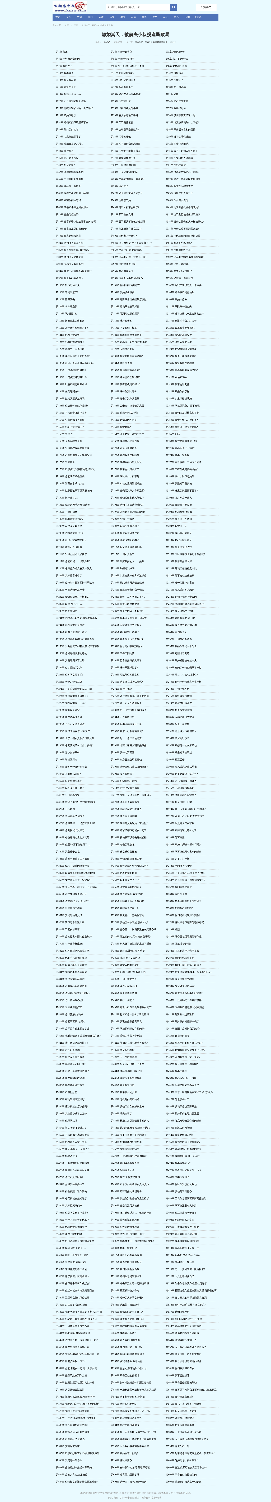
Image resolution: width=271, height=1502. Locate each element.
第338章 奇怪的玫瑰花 (123, 844)
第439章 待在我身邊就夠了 (70, 1085)
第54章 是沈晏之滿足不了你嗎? (182, 172)
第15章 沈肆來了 (174, 80)
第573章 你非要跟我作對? (179, 1396)
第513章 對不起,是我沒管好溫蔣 (183, 1255)
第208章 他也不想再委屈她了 (71, 540)
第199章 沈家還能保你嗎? (69, 519)
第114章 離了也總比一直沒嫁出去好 (185, 313)
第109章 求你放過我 (66, 306)
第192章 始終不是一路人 (179, 497)
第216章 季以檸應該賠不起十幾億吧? (185, 554)
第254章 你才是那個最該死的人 (127, 646)
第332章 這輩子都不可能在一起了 (129, 830)
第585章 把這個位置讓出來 (180, 1425)
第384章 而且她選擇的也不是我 (182, 950)
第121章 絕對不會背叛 (68, 335)
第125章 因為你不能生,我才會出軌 (129, 342)
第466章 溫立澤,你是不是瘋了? (72, 1149)
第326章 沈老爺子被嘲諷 (124, 816)
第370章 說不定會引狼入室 (70, 922)
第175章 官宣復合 (65, 462)
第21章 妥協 (172, 94)
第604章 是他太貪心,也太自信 (71, 1474)
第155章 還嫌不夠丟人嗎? (124, 412)
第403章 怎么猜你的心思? (69, 1000)
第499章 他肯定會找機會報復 (71, 1227)
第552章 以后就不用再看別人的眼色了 (186, 1347)
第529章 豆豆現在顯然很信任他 (72, 1297)
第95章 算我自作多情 (122, 271)
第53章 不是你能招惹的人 (124, 172)
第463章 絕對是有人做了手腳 (71, 1142)
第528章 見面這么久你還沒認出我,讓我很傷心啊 (191, 1290)
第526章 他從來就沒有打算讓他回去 (75, 1290)
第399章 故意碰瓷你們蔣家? (180, 986)
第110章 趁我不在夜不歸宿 (125, 306)
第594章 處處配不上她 (177, 1446)
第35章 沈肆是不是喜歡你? (125, 129)
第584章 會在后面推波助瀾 (125, 1425)
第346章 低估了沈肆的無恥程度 (72, 866)
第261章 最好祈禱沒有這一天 (181, 660)
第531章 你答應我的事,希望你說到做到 (186, 1297)
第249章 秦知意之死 (176, 632)
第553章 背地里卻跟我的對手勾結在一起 (77, 1354)
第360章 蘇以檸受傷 (176, 894)
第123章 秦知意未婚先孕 (179, 335)
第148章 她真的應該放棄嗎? (71, 398)
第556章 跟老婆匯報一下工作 (71, 1361)
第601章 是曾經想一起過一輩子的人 (75, 1467)
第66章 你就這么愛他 (177, 200)
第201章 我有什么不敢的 (179, 519)
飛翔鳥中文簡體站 (129, 1497)
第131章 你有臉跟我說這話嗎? (127, 356)
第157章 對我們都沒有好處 (70, 420)
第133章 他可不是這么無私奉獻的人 (75, 363)
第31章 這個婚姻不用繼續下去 (72, 122)
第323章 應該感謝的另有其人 (126, 809)
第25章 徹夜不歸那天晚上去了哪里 (74, 108)
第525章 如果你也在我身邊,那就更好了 (186, 1283)
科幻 (165, 17)
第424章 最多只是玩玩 (68, 1050)
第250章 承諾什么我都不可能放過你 (75, 639)
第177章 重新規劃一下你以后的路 (184, 462)
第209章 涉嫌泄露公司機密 (125, 540)
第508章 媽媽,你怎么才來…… (71, 1248)
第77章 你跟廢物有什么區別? (126, 228)
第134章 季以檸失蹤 (121, 363)
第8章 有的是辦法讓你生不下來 (127, 66)
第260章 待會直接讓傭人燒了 (126, 660)
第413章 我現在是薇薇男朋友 (126, 1021)
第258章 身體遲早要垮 (177, 653)
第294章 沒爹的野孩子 (177, 738)
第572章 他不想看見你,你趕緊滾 (128, 1396)
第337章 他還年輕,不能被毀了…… (74, 844)
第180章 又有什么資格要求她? (182, 469)
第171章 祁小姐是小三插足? (180, 448)
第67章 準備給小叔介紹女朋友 (72, 207)
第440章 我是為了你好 (123, 1085)
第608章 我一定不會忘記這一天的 (129, 1481)
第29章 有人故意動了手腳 (124, 115)
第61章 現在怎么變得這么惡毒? (72, 193)
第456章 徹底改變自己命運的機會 (184, 1120)
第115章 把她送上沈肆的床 (70, 320)
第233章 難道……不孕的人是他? (128, 597)
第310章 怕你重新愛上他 (69, 781)
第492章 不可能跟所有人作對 (181, 1205)
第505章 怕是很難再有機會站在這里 (75, 1241)
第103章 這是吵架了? (67, 292)
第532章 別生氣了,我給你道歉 (71, 1304)
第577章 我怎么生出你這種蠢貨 (72, 1411)
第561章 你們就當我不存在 (180, 1368)
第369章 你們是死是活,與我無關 (183, 915)
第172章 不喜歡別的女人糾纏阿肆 (74, 455)
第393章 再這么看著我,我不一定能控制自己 (189, 972)
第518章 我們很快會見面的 (125, 1269)
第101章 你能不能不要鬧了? (126, 285)
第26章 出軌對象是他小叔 (124, 108)
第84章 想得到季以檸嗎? (179, 243)
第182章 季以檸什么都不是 (125, 476)
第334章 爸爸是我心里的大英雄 (72, 837)
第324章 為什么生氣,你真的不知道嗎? (185, 809)
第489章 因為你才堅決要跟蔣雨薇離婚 (186, 1198)
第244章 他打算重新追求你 (70, 625)
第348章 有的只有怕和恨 (179, 866)
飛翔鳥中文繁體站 (151, 1497)
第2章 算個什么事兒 (121, 51)
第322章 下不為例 (65, 809)
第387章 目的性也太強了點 (180, 958)
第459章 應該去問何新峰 (179, 1127)
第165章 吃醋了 (174, 434)
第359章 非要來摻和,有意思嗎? (127, 894)
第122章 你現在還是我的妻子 (126, 335)
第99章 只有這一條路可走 (179, 278)
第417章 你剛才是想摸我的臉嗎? (183, 1028)
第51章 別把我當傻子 (177, 165)
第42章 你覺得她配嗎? (177, 143)
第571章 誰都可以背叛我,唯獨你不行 (75, 1396)
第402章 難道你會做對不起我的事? (184, 993)
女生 (68, 17)
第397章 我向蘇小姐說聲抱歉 (71, 986)
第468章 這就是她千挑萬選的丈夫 (184, 1149)
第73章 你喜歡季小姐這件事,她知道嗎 (76, 221)
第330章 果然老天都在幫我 (180, 823)
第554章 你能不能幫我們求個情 (127, 1354)
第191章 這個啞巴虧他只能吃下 (127, 497)
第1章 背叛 (62, 51)
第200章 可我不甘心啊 (123, 519)
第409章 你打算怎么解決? (69, 1014)
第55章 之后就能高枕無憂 (69, 179)
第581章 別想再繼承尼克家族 (126, 1418)
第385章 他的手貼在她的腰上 (71, 958)
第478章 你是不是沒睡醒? (69, 1177)
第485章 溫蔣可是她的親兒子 (126, 1191)
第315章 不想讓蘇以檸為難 (180, 788)
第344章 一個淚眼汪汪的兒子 (126, 858)
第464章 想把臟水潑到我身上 (126, 1142)
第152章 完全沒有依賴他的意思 (127, 405)
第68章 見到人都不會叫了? (125, 207)
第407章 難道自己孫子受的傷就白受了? (132, 1007)
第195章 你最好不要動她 (179, 504)
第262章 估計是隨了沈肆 (69, 667)
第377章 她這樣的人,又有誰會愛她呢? (131, 936)
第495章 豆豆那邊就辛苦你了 (181, 1212)
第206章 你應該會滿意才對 (125, 533)
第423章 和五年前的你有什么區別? (184, 1043)
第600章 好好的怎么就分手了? (182, 1460)
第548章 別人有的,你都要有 (125, 1340)
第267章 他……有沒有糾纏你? (182, 674)
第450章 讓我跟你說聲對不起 (181, 1106)
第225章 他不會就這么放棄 (180, 575)
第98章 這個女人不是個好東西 (127, 278)
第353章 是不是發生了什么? (126, 880)
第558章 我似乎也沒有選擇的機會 (184, 1361)
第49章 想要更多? (65, 165)
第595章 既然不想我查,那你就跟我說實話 (78, 1453)
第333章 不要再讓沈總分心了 (181, 830)
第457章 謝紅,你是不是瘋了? (71, 1127)
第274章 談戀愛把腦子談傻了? (72, 696)
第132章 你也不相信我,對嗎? (181, 356)
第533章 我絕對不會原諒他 (125, 1304)
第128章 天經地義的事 (123, 349)
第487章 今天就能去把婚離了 (71, 1198)
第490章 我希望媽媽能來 (69, 1205)
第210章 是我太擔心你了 (179, 540)
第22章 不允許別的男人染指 (71, 101)
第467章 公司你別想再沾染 (125, 1149)
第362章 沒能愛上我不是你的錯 (127, 901)
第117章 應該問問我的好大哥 (181, 320)
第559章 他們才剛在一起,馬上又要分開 (76, 1368)
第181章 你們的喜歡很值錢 (70, 476)
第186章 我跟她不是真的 (179, 483)
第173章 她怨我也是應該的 (125, 455)
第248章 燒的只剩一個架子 (125, 632)
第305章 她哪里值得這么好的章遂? (129, 766)
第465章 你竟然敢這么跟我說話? (183, 1142)
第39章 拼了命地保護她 (178, 136)
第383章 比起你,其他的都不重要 (128, 950)
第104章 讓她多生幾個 (123, 292)
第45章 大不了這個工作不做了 (182, 151)
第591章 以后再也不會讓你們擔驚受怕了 (187, 1439)
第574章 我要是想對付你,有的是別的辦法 (78, 1404)
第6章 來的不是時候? (177, 58)
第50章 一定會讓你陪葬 (123, 165)
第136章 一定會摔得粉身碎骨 (71, 370)
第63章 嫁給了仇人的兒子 (179, 193)
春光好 (107, 42)
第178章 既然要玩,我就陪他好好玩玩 (75, 469)
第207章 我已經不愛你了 (179, 533)
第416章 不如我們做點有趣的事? (128, 1028)
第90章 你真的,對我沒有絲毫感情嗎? (185, 257)
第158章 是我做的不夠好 (124, 420)
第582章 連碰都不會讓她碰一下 (182, 1418)
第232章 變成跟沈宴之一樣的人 (72, 597)
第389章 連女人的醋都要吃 (125, 965)
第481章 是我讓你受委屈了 (70, 1184)
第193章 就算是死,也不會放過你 (73, 504)
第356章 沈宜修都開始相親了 (126, 887)
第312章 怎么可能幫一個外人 (181, 781)
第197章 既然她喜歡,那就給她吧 (128, 512)
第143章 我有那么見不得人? (126, 384)
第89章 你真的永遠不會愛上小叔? (129, 257)
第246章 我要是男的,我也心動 (181, 625)
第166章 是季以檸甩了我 (69, 441)
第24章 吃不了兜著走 (177, 101)
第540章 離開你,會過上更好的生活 (184, 1319)
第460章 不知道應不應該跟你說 (72, 1135)
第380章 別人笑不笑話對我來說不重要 (131, 943)
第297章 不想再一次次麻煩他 (181, 745)
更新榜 (198, 17)
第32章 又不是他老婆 (122, 122)
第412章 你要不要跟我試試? (71, 1021)
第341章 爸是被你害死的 (124, 851)
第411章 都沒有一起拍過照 (180, 1014)
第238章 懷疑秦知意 (66, 611)
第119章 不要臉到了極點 (124, 328)
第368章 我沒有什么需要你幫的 (127, 915)
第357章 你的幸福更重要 (179, 887)
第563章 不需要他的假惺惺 (125, 1375)
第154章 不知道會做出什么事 (71, 412)
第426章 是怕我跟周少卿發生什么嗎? (185, 1050)
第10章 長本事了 (65, 73)
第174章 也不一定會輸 (177, 455)
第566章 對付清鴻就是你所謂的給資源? (132, 1382)
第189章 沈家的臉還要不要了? (182, 490)
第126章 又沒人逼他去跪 (179, 342)
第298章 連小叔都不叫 (68, 752)
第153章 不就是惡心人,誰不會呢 (183, 405)
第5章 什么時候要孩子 (123, 58)
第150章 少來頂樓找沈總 (179, 398)
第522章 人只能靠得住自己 (180, 1276)
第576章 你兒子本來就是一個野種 (184, 1404)
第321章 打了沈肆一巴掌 (179, 802)
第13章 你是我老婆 (66, 80)
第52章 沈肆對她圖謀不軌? (70, 172)
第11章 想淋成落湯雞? (122, 73)
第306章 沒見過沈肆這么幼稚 (181, 766)
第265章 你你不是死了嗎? (69, 674)
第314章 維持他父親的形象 (125, 788)
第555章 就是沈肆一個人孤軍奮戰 (184, 1354)
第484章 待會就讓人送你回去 (71, 1191)
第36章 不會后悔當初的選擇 (180, 129)
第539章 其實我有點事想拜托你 (127, 1319)
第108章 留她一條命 (176, 299)
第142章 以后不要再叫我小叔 (71, 384)
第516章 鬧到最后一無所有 (180, 1262)
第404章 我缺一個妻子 (123, 1000)
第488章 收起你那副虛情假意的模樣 (130, 1198)
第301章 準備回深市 (66, 759)
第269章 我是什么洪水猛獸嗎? (127, 681)
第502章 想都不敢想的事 (69, 1234)
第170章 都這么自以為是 (124, 448)
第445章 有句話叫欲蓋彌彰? (71, 1099)
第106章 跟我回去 (65, 299)
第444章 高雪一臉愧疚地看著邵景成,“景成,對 (189, 1092)
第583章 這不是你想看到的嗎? (72, 1425)
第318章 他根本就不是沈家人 (181, 795)
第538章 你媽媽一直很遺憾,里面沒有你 (76, 1319)
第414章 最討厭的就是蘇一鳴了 (182, 1021)
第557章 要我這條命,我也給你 (126, 1361)
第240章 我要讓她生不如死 (180, 611)
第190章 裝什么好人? (67, 497)
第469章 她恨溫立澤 (66, 1156)
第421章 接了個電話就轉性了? (72, 1043)
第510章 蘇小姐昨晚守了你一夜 (182, 1248)
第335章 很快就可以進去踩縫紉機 (129, 837)
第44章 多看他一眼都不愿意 (126, 151)
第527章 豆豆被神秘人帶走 (125, 1290)
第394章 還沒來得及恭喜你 (70, 979)
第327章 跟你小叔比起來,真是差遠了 (185, 816)
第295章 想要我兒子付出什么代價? (74, 745)
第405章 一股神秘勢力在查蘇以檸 (184, 1000)
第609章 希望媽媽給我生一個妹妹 (160, 42)
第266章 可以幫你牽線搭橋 (125, 674)
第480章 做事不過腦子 (177, 1177)
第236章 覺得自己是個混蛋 (125, 604)
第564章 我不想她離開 (177, 1375)
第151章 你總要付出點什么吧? (72, 405)
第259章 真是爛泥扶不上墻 (70, 660)
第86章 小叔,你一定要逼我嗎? (126, 250)
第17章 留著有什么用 (122, 87)
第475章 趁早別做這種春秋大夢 (72, 1170)
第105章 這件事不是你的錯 (180, 292)
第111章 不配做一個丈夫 (178, 306)
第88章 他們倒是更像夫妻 (69, 257)
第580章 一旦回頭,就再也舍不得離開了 (76, 1418)
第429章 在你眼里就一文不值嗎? (183, 1057)
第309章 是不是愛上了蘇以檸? (182, 773)
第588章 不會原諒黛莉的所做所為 (184, 1432)
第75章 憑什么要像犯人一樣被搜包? (185, 221)
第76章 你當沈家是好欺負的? (71, 228)
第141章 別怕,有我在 (177, 377)
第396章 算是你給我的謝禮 (180, 979)
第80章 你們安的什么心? (124, 235)
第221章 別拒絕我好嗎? (123, 568)
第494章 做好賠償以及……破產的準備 (131, 1212)
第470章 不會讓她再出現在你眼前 (129, 1156)
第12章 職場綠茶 (174, 73)
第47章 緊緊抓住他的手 (123, 158)
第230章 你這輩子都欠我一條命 (127, 589)
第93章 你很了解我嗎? (177, 264)
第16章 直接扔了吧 (66, 87)
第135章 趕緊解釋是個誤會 (180, 363)
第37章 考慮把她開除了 (68, 136)
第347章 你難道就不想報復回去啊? (129, 866)
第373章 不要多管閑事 (68, 929)
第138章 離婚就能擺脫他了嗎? (182, 370)
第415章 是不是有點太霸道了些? (73, 1028)
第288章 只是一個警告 (177, 724)
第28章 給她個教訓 (66, 115)
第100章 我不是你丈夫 (68, 285)
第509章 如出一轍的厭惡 (124, 1248)
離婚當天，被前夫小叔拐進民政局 (97, 25)
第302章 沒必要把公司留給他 (126, 759)
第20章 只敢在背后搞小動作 (126, 94)
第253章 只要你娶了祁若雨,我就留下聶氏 (78, 646)
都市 (122, 17)
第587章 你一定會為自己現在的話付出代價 (133, 1432)
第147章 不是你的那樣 (177, 391)
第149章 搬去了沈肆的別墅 (125, 398)
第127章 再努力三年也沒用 (70, 349)
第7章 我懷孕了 (64, 66)
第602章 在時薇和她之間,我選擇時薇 (130, 1467)
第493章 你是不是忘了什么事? (72, 1212)
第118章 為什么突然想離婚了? (72, 328)
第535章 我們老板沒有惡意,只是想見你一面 (79, 1312)
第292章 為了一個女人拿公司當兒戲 (75, 738)
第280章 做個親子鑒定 (68, 710)
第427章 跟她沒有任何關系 (70, 1057)
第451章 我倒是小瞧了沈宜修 (71, 1113)
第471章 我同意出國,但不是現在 (183, 1156)
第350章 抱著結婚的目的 (124, 873)
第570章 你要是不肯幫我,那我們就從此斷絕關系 (191, 1389)
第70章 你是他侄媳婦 (67, 214)
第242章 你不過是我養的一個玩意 (129, 618)
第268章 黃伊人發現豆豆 (69, 681)
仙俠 (111, 17)
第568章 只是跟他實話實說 (70, 1389)
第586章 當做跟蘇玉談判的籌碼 (72, 1432)
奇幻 (90, 17)
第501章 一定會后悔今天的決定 (182, 1227)
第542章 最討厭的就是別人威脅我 (129, 1326)
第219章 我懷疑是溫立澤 (179, 561)
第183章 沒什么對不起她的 (180, 476)
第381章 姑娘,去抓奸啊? (178, 943)
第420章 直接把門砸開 (177, 1035)
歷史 (155, 17)
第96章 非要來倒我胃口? (179, 271)
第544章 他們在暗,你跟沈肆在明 (73, 1333)
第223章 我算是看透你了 (69, 575)
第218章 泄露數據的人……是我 (127, 561)
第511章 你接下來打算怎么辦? (72, 1255)
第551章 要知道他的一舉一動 (126, 1347)
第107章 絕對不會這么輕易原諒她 (129, 299)
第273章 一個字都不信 (177, 689)
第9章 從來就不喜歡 (176, 66)
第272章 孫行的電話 (121, 689)
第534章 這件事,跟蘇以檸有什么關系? (185, 1304)
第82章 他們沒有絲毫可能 (69, 243)
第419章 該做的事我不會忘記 (126, 1035)
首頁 (57, 17)
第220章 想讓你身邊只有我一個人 (74, 568)
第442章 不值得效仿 (66, 1092)
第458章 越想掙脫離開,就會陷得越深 (130, 1127)
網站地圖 (113, 1497)
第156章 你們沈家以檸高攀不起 (182, 412)
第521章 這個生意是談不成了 (126, 1276)
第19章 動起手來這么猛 (68, 94)
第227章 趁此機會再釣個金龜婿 (127, 582)
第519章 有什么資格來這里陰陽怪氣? (185, 1269)
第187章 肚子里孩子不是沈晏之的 (74, 490)
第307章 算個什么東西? (68, 773)
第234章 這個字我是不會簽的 (181, 597)
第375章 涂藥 (173, 929)
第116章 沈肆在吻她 (121, 320)
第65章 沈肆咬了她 (121, 200)
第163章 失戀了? (64, 434)
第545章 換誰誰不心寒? (123, 1333)
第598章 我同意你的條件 (69, 1460)
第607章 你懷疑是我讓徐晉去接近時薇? (77, 1481)
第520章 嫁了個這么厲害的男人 (72, 1276)
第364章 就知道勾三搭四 (69, 908)
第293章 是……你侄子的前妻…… (129, 738)
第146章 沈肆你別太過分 (124, 391)
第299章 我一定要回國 (123, 752)
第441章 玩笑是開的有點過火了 (182, 1085)
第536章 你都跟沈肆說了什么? (127, 1312)
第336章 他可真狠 (175, 837)
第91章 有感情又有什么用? (70, 264)
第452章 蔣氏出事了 (121, 1113)
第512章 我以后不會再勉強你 (126, 1255)
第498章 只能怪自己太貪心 (180, 1219)
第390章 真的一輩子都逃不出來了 (184, 965)
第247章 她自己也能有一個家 (71, 632)
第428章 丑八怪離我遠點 (124, 1057)
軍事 (144, 17)
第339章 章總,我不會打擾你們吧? (183, 844)
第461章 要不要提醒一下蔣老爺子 (129, 1135)
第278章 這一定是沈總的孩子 (126, 703)
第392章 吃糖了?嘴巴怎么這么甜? (128, 972)
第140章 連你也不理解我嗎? (126, 377)
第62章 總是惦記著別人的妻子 (127, 193)
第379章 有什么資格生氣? (69, 943)
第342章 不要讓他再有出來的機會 (184, 851)
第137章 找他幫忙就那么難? (126, 370)
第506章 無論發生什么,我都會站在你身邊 (133, 1241)
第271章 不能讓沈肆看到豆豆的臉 (74, 689)
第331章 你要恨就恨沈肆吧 (70, 830)
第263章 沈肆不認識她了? (124, 667)
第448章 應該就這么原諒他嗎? (72, 1106)
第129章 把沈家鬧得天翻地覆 (181, 349)
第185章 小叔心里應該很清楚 (126, 483)
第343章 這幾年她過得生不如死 (72, 858)
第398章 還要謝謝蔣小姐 (124, 986)
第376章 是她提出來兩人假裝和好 (74, 936)
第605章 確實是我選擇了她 (125, 1474)
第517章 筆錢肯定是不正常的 (71, 1269)
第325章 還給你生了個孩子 (70, 816)
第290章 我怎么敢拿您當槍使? (127, 731)
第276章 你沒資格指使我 (179, 696)
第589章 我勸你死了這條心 (70, 1439)
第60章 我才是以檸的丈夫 (179, 186)
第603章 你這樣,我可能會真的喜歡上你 (186, 1467)
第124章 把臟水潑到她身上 (70, 342)
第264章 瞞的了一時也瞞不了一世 (184, 667)
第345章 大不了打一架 (177, 858)
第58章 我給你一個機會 (68, 186)
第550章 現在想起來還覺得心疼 (72, 1347)
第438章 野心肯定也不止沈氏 (181, 1078)
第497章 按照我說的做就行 (125, 1219)
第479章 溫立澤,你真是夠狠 (125, 1177)
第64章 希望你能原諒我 (68, 200)
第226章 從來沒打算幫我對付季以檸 (75, 582)
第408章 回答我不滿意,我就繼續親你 (185, 1007)
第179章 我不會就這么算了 (125, 469)
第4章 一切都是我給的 (68, 58)
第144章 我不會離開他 (177, 384)
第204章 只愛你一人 (176, 526)
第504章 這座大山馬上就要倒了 (182, 1234)
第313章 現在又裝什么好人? (71, 788)
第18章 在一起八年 (176, 87)
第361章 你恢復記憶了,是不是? (72, 901)
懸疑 (176, 17)
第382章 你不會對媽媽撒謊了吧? (73, 950)
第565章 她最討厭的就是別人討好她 (75, 1382)
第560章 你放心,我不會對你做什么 (129, 1368)
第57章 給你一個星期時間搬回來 (183, 179)
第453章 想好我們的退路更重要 (182, 1113)
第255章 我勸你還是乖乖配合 (181, 646)
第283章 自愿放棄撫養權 (69, 717)
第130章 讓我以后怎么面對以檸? (73, 356)
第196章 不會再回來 (66, 512)
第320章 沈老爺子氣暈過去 (125, 802)
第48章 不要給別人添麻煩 (179, 158)
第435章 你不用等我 (176, 1071)
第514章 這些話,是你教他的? (71, 1262)
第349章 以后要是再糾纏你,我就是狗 (75, 873)
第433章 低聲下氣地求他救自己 (72, 1071)
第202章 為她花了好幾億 (69, 526)
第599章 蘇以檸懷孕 (121, 1460)
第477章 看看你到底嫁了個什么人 (184, 1170)
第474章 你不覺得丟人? (178, 1163)
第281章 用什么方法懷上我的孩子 (129, 710)
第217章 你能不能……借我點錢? (73, 561)
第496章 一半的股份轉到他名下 (72, 1219)
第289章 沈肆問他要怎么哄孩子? (73, 731)
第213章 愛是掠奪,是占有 (179, 547)
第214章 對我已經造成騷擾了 (71, 554)
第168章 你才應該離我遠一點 (181, 441)
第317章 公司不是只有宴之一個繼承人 (131, 795)
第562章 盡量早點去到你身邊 (71, 1375)
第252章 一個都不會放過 (179, 639)
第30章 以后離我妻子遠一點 (180, 115)
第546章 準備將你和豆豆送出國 (182, 1333)
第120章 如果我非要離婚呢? (180, 328)
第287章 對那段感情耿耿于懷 (126, 724)
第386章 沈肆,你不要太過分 (125, 958)
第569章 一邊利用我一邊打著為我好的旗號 (133, 1389)
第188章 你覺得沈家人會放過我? (128, 490)
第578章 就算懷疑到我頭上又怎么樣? (130, 1411)
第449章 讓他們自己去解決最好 (127, 1106)
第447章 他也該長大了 (177, 1099)
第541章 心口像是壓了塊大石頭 (72, 1326)
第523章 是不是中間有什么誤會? (73, 1283)
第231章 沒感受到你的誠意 (180, 589)
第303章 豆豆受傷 (175, 759)
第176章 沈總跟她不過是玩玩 (126, 462)
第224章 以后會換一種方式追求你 (129, 575)
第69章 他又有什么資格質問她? (182, 207)
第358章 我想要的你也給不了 (71, 894)
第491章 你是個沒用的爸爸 (125, 1205)
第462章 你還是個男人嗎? (179, 1135)
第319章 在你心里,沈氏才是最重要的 (75, 802)
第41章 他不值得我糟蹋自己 (126, 143)
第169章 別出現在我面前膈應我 (72, 448)
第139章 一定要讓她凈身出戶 (71, 377)
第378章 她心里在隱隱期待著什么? (184, 936)
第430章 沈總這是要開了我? (71, 1064)
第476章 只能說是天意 (123, 1170)
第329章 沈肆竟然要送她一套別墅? (129, 823)
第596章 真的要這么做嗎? (124, 1453)
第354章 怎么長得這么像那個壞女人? (185, 880)
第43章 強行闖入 (65, 151)
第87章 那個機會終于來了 (179, 250)
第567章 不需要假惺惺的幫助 (181, 1382)
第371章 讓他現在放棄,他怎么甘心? (129, 922)
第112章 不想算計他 (66, 313)
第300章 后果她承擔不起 (179, 752)
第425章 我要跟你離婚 (123, 1050)
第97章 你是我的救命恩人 (69, 278)
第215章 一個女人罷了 (123, 554)
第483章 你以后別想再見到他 (181, 1184)
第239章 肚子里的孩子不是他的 (127, 611)
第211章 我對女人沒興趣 (69, 547)
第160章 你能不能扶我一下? (71, 427)
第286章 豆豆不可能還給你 (70, 724)
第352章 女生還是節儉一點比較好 (74, 880)
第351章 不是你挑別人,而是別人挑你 (185, 873)
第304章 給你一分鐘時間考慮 (71, 766)
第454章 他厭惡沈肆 (66, 1120)
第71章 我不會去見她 (122, 214)
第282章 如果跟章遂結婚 (179, 710)
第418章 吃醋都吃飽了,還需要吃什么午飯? (78, 1035)
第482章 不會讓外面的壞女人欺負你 (130, 1184)
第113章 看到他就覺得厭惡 (125, 313)
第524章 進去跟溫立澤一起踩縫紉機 (130, 1283)
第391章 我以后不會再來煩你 (71, 972)
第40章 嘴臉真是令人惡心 (69, 143)
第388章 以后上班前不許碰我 (71, 965)
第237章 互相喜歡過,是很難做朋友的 (185, 604)
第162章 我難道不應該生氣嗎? (182, 427)
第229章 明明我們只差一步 (70, 589)
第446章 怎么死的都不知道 (125, 1099)
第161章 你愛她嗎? (121, 427)
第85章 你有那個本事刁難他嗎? (72, 250)
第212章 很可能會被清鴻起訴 (126, 547)
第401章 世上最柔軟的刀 (124, 993)
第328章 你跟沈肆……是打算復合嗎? (75, 823)
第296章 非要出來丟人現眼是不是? (129, 745)
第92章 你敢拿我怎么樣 (123, 264)
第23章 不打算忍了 (121, 101)
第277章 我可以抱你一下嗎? (71, 703)
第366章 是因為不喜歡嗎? (179, 908)
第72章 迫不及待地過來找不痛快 (183, 214)
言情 (133, 17)
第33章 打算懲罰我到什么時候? (182, 122)
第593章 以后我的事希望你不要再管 (130, 1446)
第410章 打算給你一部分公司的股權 (130, 1014)
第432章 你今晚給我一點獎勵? (182, 1064)
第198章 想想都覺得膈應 (179, 512)
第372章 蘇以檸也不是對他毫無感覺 (185, 922)
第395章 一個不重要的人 (124, 979)
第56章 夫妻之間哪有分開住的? (127, 179)
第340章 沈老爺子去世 (68, 851)
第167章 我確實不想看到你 (125, 441)
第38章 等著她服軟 (121, 136)
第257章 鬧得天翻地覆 (123, 653)
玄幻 (79, 17)
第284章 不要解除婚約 (123, 717)
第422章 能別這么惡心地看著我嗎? (129, 1043)
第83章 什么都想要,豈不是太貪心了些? (131, 243)
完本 (187, 17)
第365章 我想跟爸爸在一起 (125, 908)
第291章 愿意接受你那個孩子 (181, 731)
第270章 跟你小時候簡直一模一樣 (184, 681)
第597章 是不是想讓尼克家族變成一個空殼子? (190, 1453)
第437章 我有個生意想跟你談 (126, 1078)
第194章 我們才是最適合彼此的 (127, 504)
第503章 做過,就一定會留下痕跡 (128, 1234)
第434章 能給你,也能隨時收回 (126, 1071)
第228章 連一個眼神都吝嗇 (180, 582)
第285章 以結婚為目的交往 (180, 717)
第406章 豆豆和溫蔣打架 (69, 1007)
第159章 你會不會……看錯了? (182, 420)
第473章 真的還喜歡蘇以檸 (125, 1163)
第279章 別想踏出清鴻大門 (180, 703)
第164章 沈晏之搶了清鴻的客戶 (127, 434)
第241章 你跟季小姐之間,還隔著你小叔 (76, 618)
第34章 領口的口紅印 (67, 129)
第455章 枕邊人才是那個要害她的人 (130, 1120)
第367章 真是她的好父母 (69, 915)
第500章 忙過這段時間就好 (125, 1227)
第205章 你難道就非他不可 (70, 533)
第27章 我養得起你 (176, 108)
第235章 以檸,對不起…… (69, 604)
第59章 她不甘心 (120, 186)
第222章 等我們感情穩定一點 (181, 568)
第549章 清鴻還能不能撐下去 (181, 1340)
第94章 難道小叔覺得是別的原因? (74, 271)
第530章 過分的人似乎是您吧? (127, 1297)
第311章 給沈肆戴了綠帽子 (125, 781)
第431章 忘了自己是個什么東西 (127, 1064)
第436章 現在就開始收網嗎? (71, 1078)
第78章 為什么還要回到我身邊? (182, 228)
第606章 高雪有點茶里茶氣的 (181, 1474)
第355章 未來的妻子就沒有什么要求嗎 (76, 887)
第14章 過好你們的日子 (123, 80)
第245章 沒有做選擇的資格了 (126, 625)
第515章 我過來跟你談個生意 (126, 1262)
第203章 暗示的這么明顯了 (125, 526)
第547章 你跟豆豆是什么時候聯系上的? (77, 1340)
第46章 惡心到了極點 (67, 158)
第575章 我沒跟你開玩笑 (124, 1404)
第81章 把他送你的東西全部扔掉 (183, 235)
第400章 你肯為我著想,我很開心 (73, 993)
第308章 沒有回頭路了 (123, 773)
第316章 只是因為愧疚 (68, 795)
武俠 (101, 17)
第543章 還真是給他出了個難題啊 (184, 1326)
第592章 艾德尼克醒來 (68, 1446)
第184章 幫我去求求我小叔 (70, 483)
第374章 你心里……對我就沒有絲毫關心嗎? (134, 929)
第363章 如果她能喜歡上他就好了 (184, 901)
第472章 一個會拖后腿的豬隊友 (72, 1163)
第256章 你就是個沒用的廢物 (71, 653)
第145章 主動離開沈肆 (68, 391)
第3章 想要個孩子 (175, 51)
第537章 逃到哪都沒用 (177, 1312)
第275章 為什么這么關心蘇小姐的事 (130, 696)
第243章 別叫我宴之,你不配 (180, 618)
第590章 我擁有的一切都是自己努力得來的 (133, 1439)
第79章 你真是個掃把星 (68, 235)
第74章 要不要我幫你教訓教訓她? (129, 221)
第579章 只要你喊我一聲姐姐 (181, 1411)
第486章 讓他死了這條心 (179, 1191)
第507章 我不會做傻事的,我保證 (183, 1241)
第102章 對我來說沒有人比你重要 (184, 285)
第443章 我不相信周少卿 (124, 1092)
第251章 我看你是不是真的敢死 (127, 639)
